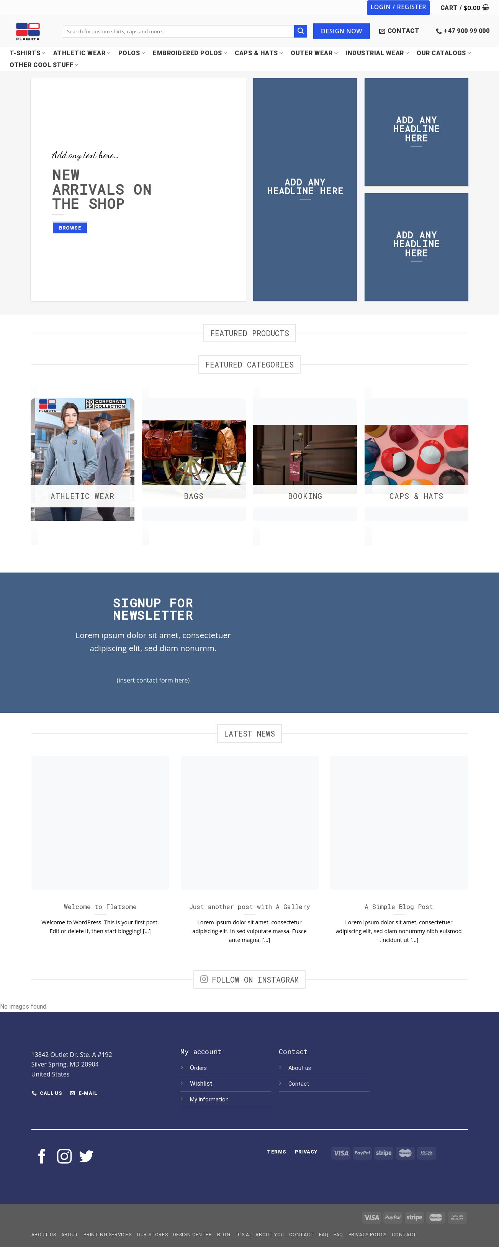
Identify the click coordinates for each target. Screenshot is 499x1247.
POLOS (131, 53)
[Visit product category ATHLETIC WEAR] (82, 461)
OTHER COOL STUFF (44, 65)
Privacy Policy (367, 1234)
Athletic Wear (82, 53)
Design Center (192, 1234)
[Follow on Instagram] (64, 1157)
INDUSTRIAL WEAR (377, 53)
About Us (43, 1234)
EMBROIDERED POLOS (190, 53)
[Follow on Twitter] (86, 1157)
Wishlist (202, 1082)
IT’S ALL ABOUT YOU (260, 1234)
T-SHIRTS (28, 53)
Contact (298, 1083)
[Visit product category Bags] (194, 461)
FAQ (324, 1234)
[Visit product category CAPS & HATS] (416, 461)
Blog (223, 1234)
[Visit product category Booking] (305, 461)
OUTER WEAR (314, 53)
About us (299, 1067)
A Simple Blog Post (399, 906)
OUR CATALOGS (444, 53)
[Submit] (300, 31)
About (70, 1234)
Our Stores (152, 1234)
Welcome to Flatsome (100, 906)
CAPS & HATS (259, 53)
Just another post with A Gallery (249, 906)
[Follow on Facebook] (42, 1157)
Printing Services (107, 1234)
